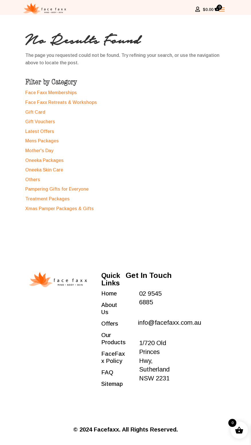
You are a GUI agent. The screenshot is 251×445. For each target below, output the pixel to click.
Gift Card (35, 115)
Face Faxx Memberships (51, 95)
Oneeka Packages (44, 163)
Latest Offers (39, 134)
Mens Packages (42, 143)
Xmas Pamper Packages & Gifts (59, 211)
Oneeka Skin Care (44, 172)
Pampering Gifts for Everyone (57, 191)
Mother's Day (39, 153)
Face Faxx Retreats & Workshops (61, 105)
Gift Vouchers (40, 124)
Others (32, 182)
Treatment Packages (47, 201)
